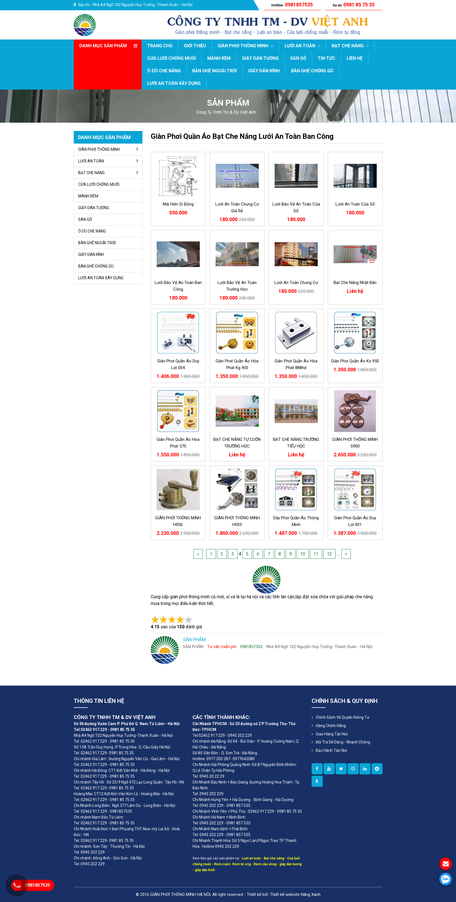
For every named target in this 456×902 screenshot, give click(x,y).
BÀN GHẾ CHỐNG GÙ (312, 70)
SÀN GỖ (298, 58)
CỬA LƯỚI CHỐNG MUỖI (171, 58)
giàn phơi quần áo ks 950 (355, 361)
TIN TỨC (326, 58)
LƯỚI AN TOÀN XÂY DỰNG (174, 83)
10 (302, 554)
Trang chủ (159, 45)
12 (329, 554)
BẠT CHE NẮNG (350, 45)
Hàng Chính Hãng (331, 725)
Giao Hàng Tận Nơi (332, 734)
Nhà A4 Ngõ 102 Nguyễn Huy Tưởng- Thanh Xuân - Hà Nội (143, 5)
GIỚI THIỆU (195, 45)
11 (316, 554)
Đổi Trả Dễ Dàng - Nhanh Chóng (343, 742)
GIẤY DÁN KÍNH (264, 70)
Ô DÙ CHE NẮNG (164, 70)
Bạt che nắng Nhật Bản (355, 282)
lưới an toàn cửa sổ (355, 204)
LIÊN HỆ (355, 58)
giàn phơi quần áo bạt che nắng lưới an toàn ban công (242, 136)
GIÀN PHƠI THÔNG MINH (245, 45)
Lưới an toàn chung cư (296, 282)
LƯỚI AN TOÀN (302, 45)
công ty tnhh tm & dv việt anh (226, 112)
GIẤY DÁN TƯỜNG (260, 58)
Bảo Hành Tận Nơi (331, 750)
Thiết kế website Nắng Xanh (295, 894)
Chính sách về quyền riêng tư (342, 717)
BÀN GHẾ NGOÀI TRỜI (214, 70)
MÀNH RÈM (219, 58)
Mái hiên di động (178, 204)
